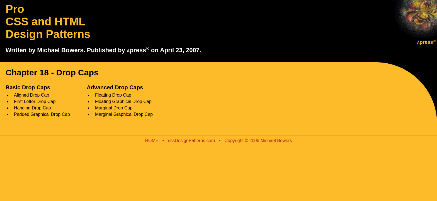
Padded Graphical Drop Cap (42, 114)
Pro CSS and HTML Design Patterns (48, 21)
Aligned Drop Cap (31, 95)
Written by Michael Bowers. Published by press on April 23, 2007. (103, 50)
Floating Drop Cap (113, 95)
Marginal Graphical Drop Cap (124, 114)
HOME (152, 140)
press (426, 42)
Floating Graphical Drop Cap (123, 101)
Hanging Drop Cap (32, 108)
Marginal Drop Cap (113, 108)
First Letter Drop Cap (34, 101)
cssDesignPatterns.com (191, 140)
